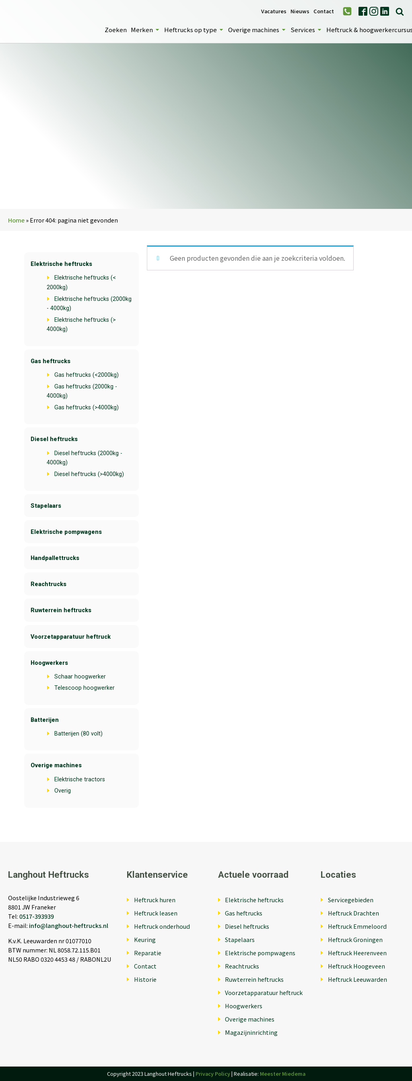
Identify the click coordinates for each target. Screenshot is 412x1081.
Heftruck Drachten (353, 913)
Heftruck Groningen (355, 939)
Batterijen (45, 720)
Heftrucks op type (194, 29)
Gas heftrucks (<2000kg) (86, 375)
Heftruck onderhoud (162, 926)
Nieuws (299, 11)
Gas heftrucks (50, 361)
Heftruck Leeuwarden (357, 979)
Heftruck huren (154, 899)
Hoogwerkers (49, 663)
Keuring (145, 939)
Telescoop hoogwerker (84, 688)
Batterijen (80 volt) (78, 733)
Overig (62, 790)
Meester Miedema (282, 1073)
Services (306, 29)
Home (16, 220)
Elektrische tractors (79, 779)
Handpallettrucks (55, 558)
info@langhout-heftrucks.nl (68, 925)
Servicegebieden (350, 899)
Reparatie (147, 952)
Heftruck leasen (155, 913)
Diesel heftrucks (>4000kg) (89, 474)
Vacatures (273, 11)
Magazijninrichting (251, 1032)
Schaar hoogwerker (80, 676)
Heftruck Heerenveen (357, 952)
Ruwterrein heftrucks (61, 610)
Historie (145, 979)
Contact (323, 11)
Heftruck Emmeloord (357, 926)
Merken (145, 29)
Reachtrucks (48, 584)
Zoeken (116, 29)
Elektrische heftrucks (61, 264)
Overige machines (257, 29)
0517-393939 (36, 916)
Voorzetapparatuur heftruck (71, 636)
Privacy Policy (213, 1073)
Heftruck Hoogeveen (356, 966)
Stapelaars (46, 506)
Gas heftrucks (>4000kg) (86, 407)
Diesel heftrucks (54, 439)
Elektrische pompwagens (66, 532)
